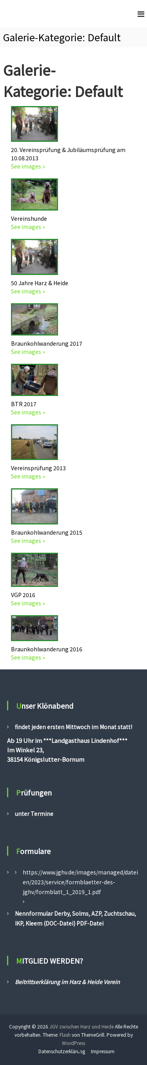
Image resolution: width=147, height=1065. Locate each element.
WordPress (73, 1042)
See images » (28, 166)
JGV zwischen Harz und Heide (81, 1026)
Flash (65, 1034)
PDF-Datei (89, 923)
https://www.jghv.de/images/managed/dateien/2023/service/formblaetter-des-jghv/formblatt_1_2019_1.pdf (80, 882)
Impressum (102, 1051)
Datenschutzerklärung (61, 1051)
